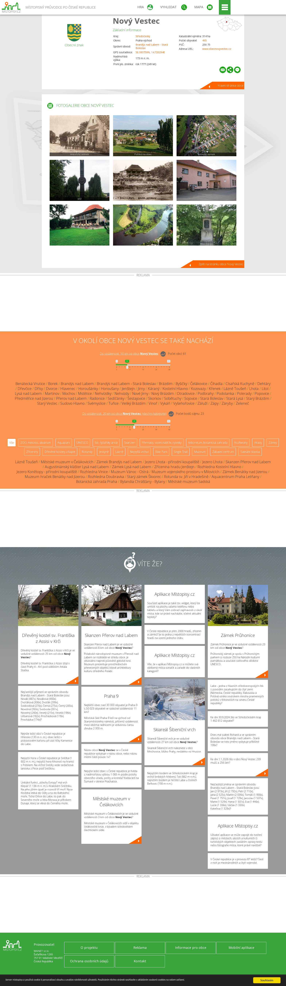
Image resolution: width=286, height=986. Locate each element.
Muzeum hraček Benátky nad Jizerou (55, 476)
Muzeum (200, 452)
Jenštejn (128, 388)
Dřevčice (25, 388)
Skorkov (154, 398)
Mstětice (85, 393)
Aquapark (63, 443)
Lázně (119, 452)
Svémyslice (96, 403)
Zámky (272, 443)
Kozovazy (198, 388)
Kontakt (140, 961)
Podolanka (225, 393)
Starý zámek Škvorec (144, 476)
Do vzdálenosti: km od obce (129, 354)
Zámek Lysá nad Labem (131, 466)
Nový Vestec (136, 20)
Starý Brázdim (257, 398)
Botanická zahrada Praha (96, 481)
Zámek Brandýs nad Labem (119, 461)
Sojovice (190, 398)
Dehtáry (263, 383)
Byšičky (181, 383)
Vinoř (153, 403)
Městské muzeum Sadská (189, 481)
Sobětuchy (172, 398)
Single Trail (181, 452)
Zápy (214, 403)
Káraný (153, 388)
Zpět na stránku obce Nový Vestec (221, 264)
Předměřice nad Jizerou (34, 398)
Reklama (140, 947)
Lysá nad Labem (28, 393)
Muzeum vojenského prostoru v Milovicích (185, 471)
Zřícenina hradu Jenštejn (174, 466)
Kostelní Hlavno (175, 388)
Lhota (254, 388)
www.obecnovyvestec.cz (216, 48)
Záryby (227, 403)
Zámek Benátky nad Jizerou (245, 471)
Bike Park (161, 452)
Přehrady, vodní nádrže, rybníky (161, 443)
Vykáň (165, 403)
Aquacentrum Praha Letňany (235, 476)
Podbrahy (206, 393)
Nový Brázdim (162, 393)
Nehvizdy (122, 393)
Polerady (244, 393)
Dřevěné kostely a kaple (60, 452)
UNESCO (82, 443)
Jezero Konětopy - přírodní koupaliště (47, 471)
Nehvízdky (103, 393)
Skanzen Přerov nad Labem (248, 461)
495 (204, 40)
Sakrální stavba (250, 452)
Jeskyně (104, 452)
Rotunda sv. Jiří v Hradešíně (186, 476)
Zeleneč (242, 403)
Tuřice (114, 403)
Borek (53, 383)
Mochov (68, 393)
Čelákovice (198, 383)
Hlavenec (67, 388)
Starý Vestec (47, 403)
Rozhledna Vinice (94, 471)
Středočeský (143, 36)
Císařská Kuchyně (240, 383)
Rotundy (87, 452)
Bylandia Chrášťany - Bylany (142, 481)
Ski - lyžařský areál (106, 443)
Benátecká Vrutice (30, 383)
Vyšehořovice (183, 403)
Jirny (141, 388)
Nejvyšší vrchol (139, 452)
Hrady (258, 443)
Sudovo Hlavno (72, 403)
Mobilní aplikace (241, 947)
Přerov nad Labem (71, 398)
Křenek (215, 388)
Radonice (97, 398)
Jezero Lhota (212, 461)
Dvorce (51, 388)
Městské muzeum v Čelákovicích (67, 461)
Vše (11, 443)
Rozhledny (241, 443)
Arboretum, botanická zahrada (207, 443)
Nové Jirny (140, 393)
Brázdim (166, 383)
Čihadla (216, 383)
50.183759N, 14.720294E (150, 52)
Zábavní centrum (223, 452)
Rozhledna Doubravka (106, 476)
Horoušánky (88, 388)
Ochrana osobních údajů (89, 961)
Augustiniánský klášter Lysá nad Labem (77, 466)
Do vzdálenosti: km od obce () (124, 414)
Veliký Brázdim (134, 403)
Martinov (52, 393)
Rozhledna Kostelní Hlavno (219, 466)
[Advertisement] (143, 304)
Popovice (262, 393)
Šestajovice (136, 398)
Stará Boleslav (211, 398)
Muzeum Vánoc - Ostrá (129, 471)
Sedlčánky (116, 398)
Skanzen (129, 443)
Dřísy (39, 388)
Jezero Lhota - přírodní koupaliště (172, 461)
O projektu (89, 947)
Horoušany (110, 388)
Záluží (202, 403)
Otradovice (186, 393)
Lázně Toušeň (235, 388)
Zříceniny (32, 452)
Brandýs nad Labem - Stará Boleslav (126, 383)
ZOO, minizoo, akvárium (35, 443)
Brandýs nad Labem (77, 383)
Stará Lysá (234, 398)
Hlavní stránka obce (230, 85)
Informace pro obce (190, 947)
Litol (265, 388)
